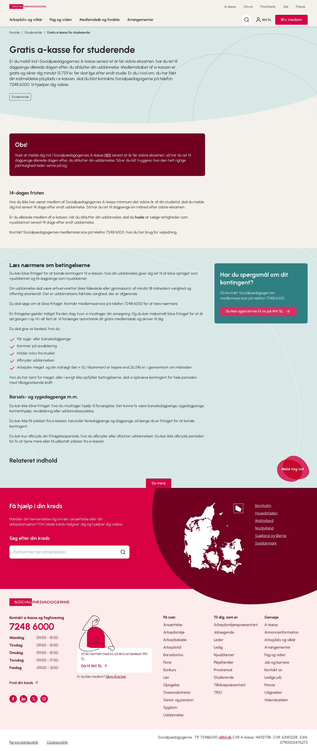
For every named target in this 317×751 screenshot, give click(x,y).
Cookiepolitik (57, 742)
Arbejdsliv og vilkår (25, 19)
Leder (218, 640)
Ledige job (273, 677)
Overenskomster (177, 692)
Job (285, 7)
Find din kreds (24, 682)
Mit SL (263, 20)
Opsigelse (171, 685)
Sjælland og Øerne (270, 535)
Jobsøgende (224, 632)
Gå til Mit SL (94, 665)
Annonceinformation (281, 632)
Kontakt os (273, 670)
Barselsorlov (173, 655)
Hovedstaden (266, 513)
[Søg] (246, 20)
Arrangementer (140, 19)
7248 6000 (31, 626)
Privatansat (223, 670)
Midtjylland (264, 520)
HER (107, 155)
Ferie (167, 662)
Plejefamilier (224, 662)
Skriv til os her (116, 677)
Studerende (33, 33)
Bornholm (263, 505)
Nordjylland (264, 528)
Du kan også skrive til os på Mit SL (258, 316)
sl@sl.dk (225, 737)
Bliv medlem (291, 19)
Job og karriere (276, 662)
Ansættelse (172, 625)
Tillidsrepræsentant (230, 685)
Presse (300, 7)
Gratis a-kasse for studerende (68, 33)
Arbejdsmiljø (173, 632)
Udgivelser (273, 692)
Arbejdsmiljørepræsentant (236, 625)
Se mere (159, 483)
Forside (14, 33)
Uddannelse (173, 715)
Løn (166, 677)
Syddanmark (266, 543)
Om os (248, 7)
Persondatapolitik (23, 742)
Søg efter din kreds (29, 538)
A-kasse (230, 7)
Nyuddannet (224, 655)
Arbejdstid (172, 647)
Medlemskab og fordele (99, 19)
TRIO (218, 692)
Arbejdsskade (175, 640)
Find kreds (267, 7)
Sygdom (170, 707)
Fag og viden (61, 19)
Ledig (218, 647)
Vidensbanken (276, 700)
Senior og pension (178, 700)
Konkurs (169, 670)
